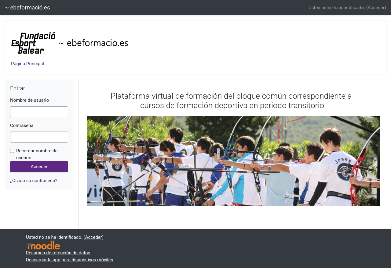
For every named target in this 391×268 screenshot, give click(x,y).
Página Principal (27, 63)
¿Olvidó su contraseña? (33, 180)
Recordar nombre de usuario (36, 154)
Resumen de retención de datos (58, 253)
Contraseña (22, 125)
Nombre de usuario (29, 100)
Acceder (376, 7)
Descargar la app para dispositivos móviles (69, 260)
